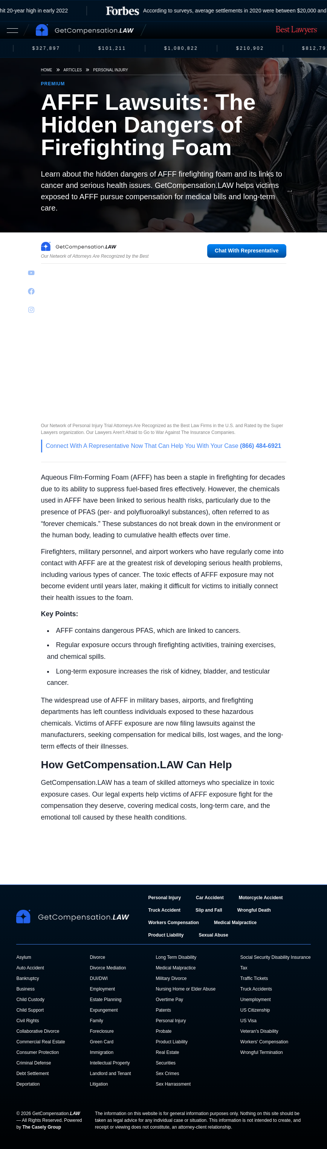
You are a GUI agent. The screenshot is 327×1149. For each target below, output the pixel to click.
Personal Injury (110, 70)
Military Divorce (171, 978)
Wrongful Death (254, 910)
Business (25, 989)
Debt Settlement (32, 1073)
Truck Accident (164, 910)
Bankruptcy (27, 978)
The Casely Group (41, 1127)
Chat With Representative (246, 251)
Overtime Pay (169, 999)
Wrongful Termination (261, 1052)
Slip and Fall (209, 910)
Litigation (99, 1084)
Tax (244, 968)
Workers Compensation (173, 922)
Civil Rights (27, 1020)
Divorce (97, 957)
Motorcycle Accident (261, 897)
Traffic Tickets (254, 978)
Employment (102, 989)
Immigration (101, 1052)
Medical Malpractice (235, 922)
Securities (166, 1063)
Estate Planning (105, 999)
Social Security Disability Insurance (275, 957)
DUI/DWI (98, 978)
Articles (73, 70)
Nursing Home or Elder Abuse (185, 989)
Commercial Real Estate (40, 1041)
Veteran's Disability (259, 1031)
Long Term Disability (176, 957)
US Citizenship (255, 1010)
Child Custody (30, 999)
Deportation (28, 1084)
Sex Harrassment (173, 1084)
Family (96, 1020)
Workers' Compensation (264, 1041)
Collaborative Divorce (37, 1031)
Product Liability (165, 935)
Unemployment (255, 999)
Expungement (104, 1010)
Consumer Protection (37, 1052)
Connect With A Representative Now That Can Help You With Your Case (163, 446)
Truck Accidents (256, 989)
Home (46, 70)
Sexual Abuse (213, 935)
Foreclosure (101, 1031)
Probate (163, 1031)
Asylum (23, 957)
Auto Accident (30, 968)
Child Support (30, 1010)
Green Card (101, 1041)
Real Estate (167, 1052)
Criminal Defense (33, 1063)
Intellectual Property (110, 1063)
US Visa (248, 1020)
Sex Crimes (167, 1073)
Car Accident (210, 897)
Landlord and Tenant (110, 1073)
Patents (163, 1010)
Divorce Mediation (108, 968)
